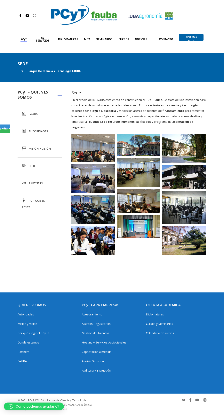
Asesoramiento (92, 314)
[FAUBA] (40, 114)
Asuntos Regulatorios (96, 324)
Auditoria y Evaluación (96, 370)
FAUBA (22, 361)
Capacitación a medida (96, 352)
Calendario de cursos (160, 333)
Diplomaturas (155, 314)
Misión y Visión (27, 324)
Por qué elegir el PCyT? (33, 333)
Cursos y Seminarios (159, 324)
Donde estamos (28, 342)
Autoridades (26, 314)
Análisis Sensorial (93, 361)
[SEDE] (40, 166)
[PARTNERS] (40, 183)
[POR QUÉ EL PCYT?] (40, 203)
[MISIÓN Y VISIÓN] (40, 148)
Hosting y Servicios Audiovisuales (104, 342)
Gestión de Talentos (95, 333)
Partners (23, 352)
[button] (34, 406)
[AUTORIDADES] (40, 131)
